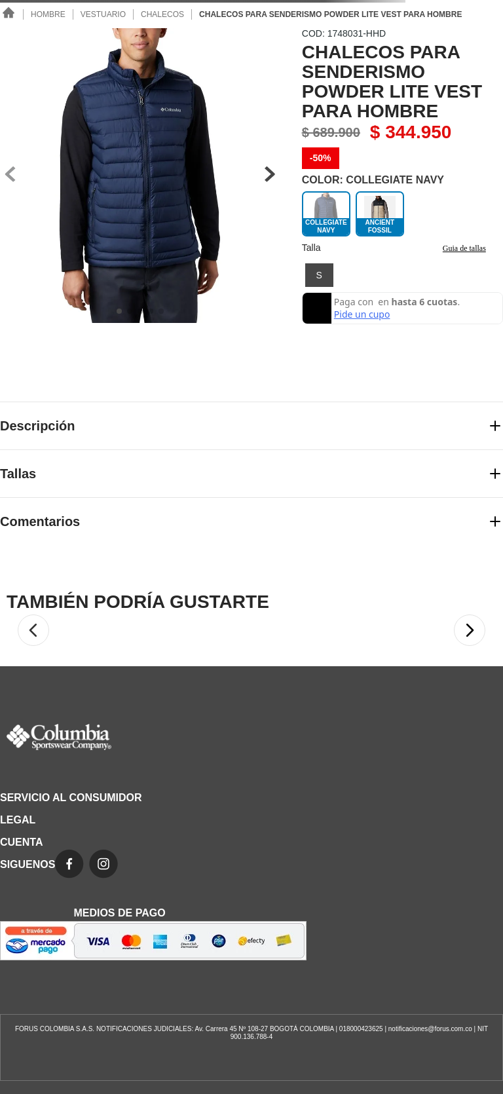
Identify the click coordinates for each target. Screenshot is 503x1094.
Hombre (48, 14)
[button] (319, 275)
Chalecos (162, 14)
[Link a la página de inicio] (9, 14)
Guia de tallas (464, 248)
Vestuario (103, 14)
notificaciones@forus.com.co (430, 1028)
